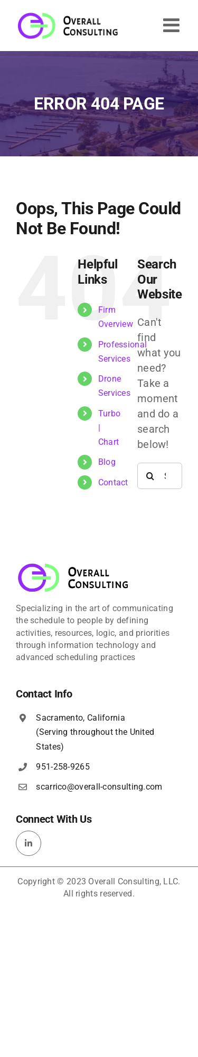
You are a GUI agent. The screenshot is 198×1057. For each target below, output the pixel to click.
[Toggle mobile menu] (172, 25)
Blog (107, 462)
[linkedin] (28, 843)
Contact (113, 482)
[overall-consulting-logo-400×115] (73, 566)
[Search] (150, 476)
